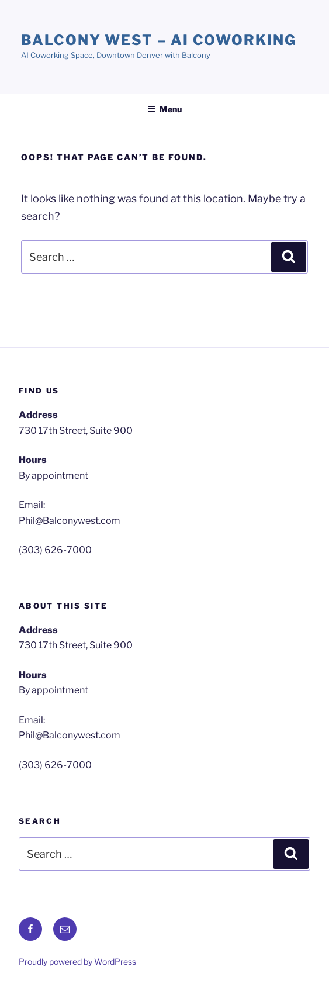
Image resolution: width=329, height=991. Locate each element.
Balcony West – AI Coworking (158, 40)
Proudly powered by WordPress (77, 961)
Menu (164, 109)
